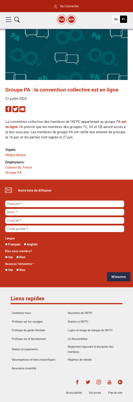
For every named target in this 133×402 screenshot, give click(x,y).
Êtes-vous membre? (18, 251)
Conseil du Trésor (18, 167)
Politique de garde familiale (28, 330)
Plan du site (115, 392)
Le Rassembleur (78, 339)
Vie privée (95, 392)
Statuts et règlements (25, 349)
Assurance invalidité (24, 368)
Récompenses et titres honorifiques (33, 359)
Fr (124, 20)
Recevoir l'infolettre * (19, 264)
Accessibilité (74, 392)
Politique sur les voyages (27, 321)
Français (12, 244)
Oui (9, 257)
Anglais (31, 244)
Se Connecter (66, 6)
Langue (10, 238)
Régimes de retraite (80, 359)
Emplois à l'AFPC (78, 321)
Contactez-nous (21, 313)
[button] (8, 23)
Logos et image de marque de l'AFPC (90, 330)
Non (20, 257)
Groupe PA (13, 172)
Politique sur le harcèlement (29, 339)
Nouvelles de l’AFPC (80, 313)
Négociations (15, 155)
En (117, 20)
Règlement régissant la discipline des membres (91, 349)
